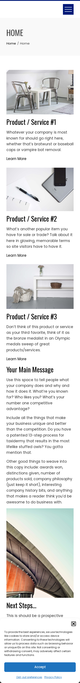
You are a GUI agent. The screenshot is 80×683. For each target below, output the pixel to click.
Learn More (16, 158)
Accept (40, 667)
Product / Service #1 (31, 122)
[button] (73, 624)
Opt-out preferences (29, 677)
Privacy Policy (53, 677)
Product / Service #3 (31, 316)
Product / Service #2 (31, 218)
